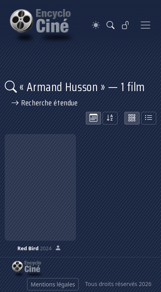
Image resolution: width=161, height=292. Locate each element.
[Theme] (95, 25)
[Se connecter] (126, 25)
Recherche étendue (44, 102)
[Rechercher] (110, 25)
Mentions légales (53, 284)
